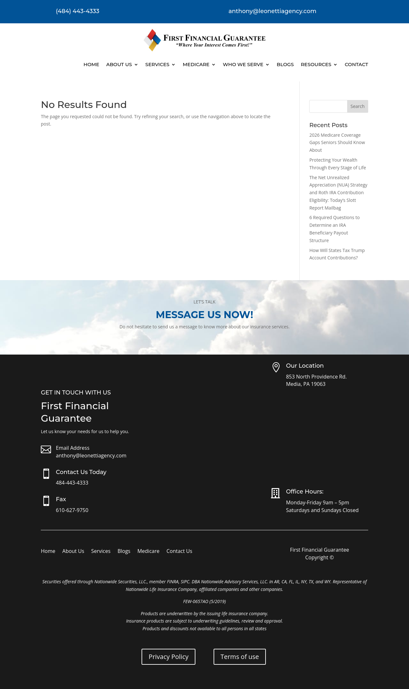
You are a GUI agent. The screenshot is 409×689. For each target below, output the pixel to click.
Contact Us (179, 552)
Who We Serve (243, 64)
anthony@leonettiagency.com (91, 455)
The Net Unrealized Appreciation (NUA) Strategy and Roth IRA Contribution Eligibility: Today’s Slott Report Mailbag (338, 192)
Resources (316, 64)
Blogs (285, 64)
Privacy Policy (168, 656)
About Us (119, 64)
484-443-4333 (72, 482)
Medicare (196, 64)
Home (91, 64)
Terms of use (240, 656)
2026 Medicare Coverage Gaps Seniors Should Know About (337, 142)
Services (157, 64)
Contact (356, 64)
